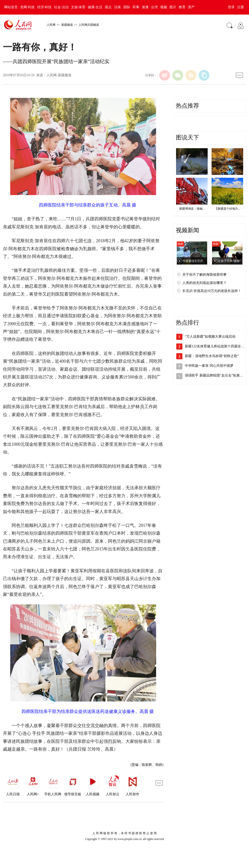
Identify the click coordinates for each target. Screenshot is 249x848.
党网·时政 (27, 7)
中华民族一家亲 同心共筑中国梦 (209, 366)
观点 (108, 7)
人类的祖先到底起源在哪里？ (204, 283)
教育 (182, 7)
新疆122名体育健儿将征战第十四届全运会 (216, 346)
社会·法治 (61, 7)
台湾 (154, 7)
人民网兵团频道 (89, 24)
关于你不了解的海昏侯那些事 (204, 274)
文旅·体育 (78, 7)
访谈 (117, 7)
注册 (240, 7)
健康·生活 (95, 7)
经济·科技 (44, 7)
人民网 (51, 24)
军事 (136, 7)
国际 (126, 7)
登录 (231, 7)
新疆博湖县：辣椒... (192, 208)
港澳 (145, 7)
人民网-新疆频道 (58, 75)
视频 (163, 7)
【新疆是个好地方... (227, 208)
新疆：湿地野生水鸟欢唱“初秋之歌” (212, 356)
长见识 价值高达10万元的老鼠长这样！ (211, 291)
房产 (191, 7)
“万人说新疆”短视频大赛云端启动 (210, 336)
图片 (172, 7)
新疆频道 (67, 24)
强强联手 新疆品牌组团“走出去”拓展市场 (216, 375)
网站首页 (11, 7)
